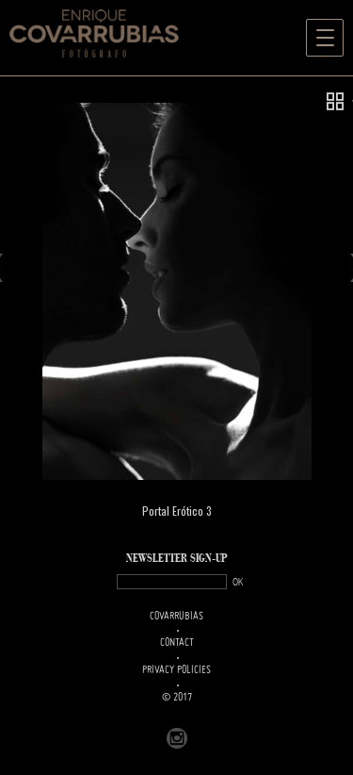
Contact (177, 643)
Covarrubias (176, 616)
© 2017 (177, 697)
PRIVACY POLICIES (176, 670)
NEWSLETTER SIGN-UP (177, 558)
